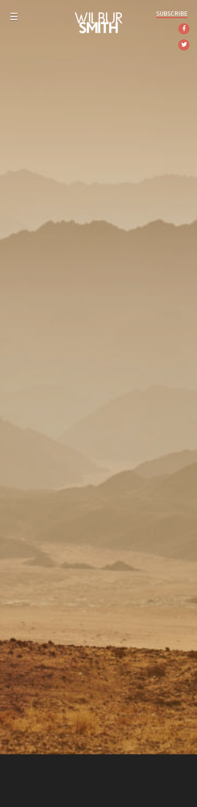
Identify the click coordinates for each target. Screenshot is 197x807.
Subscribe (171, 13)
